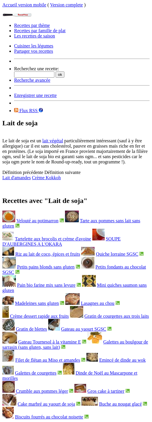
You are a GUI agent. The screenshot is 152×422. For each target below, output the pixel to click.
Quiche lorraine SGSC (117, 254)
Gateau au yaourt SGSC (83, 329)
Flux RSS (26, 110)
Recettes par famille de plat (40, 30)
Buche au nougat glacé (120, 404)
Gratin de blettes (31, 329)
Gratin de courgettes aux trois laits (116, 316)
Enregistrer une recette (35, 95)
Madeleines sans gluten (37, 303)
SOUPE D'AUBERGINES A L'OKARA (61, 241)
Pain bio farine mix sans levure (46, 285)
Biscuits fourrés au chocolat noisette (49, 416)
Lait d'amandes (16, 177)
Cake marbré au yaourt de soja (46, 404)
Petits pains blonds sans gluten (46, 266)
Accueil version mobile (24, 4)
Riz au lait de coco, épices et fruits (47, 254)
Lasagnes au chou (97, 303)
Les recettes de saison (34, 35)
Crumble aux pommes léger (42, 391)
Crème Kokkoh (46, 177)
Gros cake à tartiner (105, 391)
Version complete (66, 4)
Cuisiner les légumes (33, 45)
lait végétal (52, 140)
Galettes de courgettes (35, 372)
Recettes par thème (32, 25)
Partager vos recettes (33, 51)
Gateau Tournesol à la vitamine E (49, 341)
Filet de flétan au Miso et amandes (47, 360)
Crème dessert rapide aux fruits (39, 316)
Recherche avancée (32, 80)
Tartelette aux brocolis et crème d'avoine (53, 238)
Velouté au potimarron (37, 220)
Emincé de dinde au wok (122, 360)
